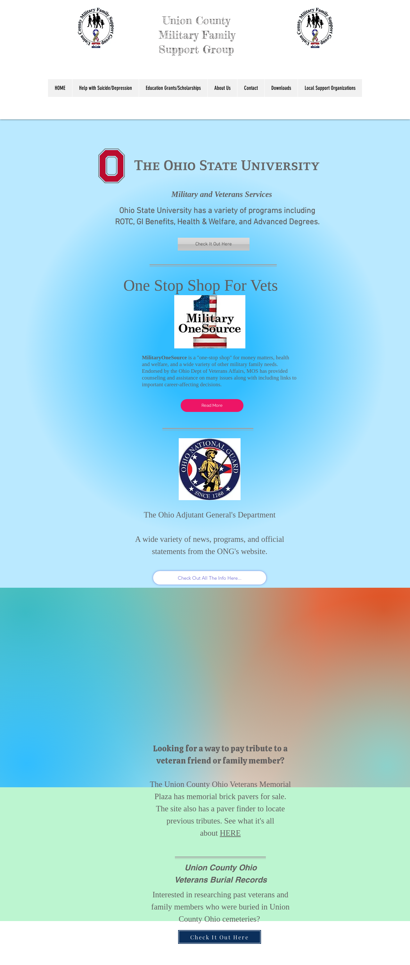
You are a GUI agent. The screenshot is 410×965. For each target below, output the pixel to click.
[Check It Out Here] (214, 244)
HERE (230, 833)
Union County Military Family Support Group (168, 35)
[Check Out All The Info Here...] (209, 578)
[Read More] (212, 405)
